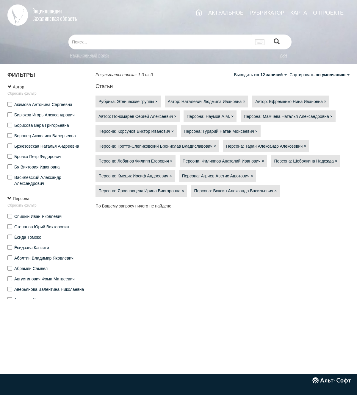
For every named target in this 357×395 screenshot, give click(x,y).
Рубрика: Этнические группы (128, 101)
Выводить (261, 74)
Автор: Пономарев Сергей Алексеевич (137, 116)
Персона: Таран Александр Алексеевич (266, 146)
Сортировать (319, 74)
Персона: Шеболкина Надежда (305, 161)
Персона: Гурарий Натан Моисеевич (221, 131)
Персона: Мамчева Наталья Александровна (288, 116)
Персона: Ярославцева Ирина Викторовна (141, 190)
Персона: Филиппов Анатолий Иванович (223, 161)
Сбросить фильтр (22, 93)
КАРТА (298, 13)
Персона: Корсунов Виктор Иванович (136, 131)
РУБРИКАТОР (267, 13)
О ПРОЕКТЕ (328, 13)
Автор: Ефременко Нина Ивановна (290, 101)
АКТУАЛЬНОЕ (226, 13)
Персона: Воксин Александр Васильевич (235, 190)
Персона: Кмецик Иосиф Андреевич (135, 176)
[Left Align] (277, 42)
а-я (283, 55)
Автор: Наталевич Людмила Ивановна (206, 101)
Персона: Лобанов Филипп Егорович (135, 161)
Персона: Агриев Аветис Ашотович (217, 176)
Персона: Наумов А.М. (210, 116)
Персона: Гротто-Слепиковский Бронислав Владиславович (157, 146)
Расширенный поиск (89, 55)
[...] (160, 42)
